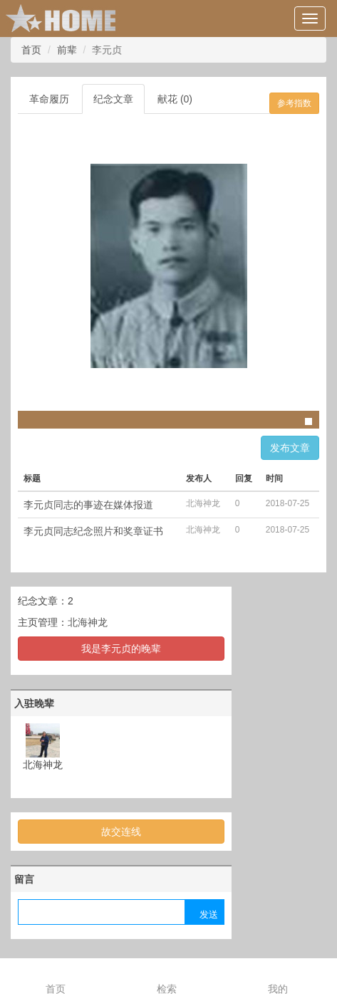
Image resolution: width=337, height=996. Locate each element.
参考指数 (294, 103)
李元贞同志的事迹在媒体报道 (88, 504)
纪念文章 (113, 99)
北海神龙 (88, 622)
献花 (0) (174, 99)
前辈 (67, 50)
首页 (31, 50)
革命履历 (49, 99)
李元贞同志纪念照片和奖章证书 (93, 531)
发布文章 (290, 448)
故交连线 (121, 831)
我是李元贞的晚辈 (121, 648)
